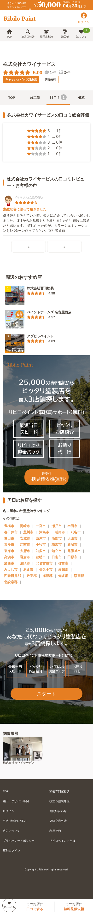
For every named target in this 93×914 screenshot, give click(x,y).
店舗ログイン (11, 850)
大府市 (25, 551)
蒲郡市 (57, 538)
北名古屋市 (44, 563)
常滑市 (9, 545)
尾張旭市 (74, 551)
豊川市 (28, 532)
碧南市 (60, 532)
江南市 (25, 545)
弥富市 (63, 563)
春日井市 (10, 532)
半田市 (72, 526)
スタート (46, 693)
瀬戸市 (57, 526)
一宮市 (41, 526)
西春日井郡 (12, 576)
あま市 (28, 569)
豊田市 (9, 538)
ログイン (8, 811)
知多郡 (63, 576)
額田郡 (79, 576)
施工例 (65, 34)
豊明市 (41, 557)
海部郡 (47, 576)
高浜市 (9, 557)
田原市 (72, 557)
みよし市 (10, 569)
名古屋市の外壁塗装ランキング (26, 511)
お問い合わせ (58, 811)
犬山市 (72, 538)
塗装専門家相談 (59, 791)
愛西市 (9, 563)
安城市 (25, 538)
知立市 (57, 551)
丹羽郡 (32, 576)
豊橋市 (9, 526)
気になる (83, 33)
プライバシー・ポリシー (19, 840)
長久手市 (45, 569)
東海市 (9, 551)
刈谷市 (76, 532)
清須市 (25, 563)
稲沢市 (57, 545)
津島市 (44, 532)
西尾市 (41, 538)
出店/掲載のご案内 (15, 821)
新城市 (72, 545)
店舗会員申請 (58, 821)
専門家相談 (46, 34)
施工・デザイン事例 (16, 801)
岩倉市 (25, 557)
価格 (81, 98)
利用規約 (55, 831)
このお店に (34, 906)
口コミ (58, 97)
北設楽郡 (10, 582)
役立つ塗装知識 (59, 801)
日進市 (57, 557)
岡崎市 (25, 526)
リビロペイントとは (62, 840)
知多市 (41, 551)
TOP (9, 34)
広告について (11, 831)
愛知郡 (63, 569)
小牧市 (41, 545)
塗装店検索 (28, 34)
